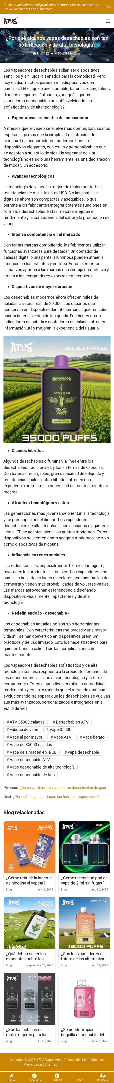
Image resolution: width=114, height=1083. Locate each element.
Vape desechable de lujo (32, 774)
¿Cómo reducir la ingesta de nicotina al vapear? (29, 880)
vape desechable (83, 752)
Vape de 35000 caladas (31, 744)
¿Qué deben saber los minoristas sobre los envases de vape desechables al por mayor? (26, 956)
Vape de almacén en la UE (33, 752)
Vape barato (93, 737)
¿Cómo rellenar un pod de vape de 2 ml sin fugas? (84, 880)
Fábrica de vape (24, 729)
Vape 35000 (60, 729)
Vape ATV (62, 737)
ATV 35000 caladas (27, 722)
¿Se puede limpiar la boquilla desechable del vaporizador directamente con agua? (83, 1032)
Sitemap (51, 1064)
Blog (40, 53)
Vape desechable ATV (30, 759)
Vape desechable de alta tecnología (42, 767)
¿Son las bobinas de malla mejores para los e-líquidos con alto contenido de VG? (29, 1032)
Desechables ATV (72, 722)
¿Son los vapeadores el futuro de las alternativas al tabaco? (83, 956)
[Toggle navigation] (108, 21)
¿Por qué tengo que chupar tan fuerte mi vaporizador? (56, 797)
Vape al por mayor (26, 737)
